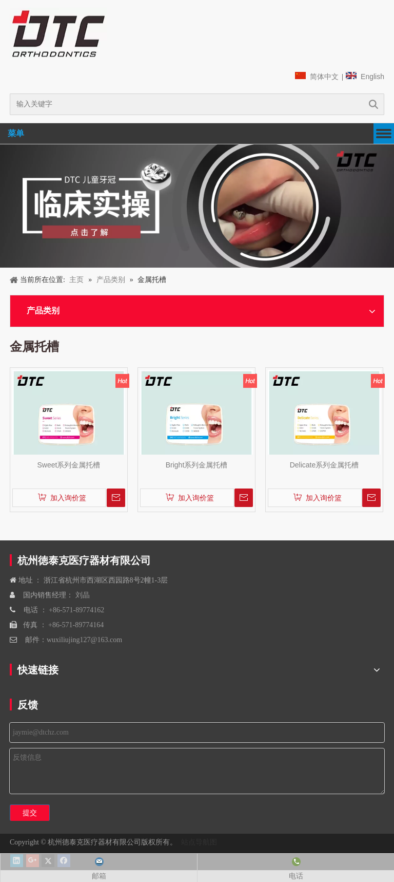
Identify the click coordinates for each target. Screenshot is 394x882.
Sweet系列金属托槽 (69, 465)
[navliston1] (58, 33)
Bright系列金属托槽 (197, 465)
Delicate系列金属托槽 (324, 465)
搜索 (373, 104)
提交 (30, 813)
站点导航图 (198, 842)
